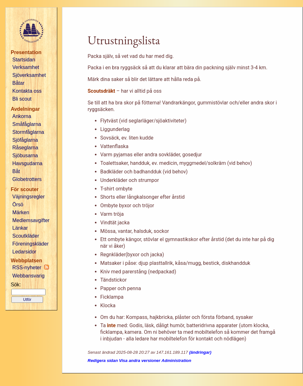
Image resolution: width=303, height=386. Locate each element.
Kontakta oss (27, 91)
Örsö (17, 204)
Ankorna (21, 116)
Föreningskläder (30, 243)
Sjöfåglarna (25, 140)
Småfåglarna (26, 124)
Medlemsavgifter (30, 220)
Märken (20, 212)
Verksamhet (25, 67)
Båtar (18, 83)
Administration (176, 360)
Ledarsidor (24, 251)
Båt (16, 171)
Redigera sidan (103, 360)
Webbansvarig (28, 275)
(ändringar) (200, 352)
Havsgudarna (27, 163)
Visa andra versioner (139, 360)
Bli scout (21, 99)
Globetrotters (26, 179)
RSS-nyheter (30, 267)
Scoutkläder (25, 236)
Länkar (20, 228)
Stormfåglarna (28, 132)
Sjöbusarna (25, 155)
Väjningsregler (28, 196)
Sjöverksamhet (29, 75)
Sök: (16, 284)
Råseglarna (25, 147)
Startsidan (23, 59)
